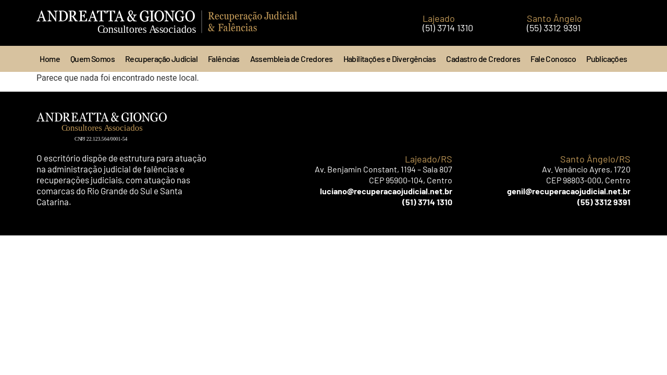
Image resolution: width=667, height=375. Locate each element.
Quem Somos (92, 59)
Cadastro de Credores (483, 59)
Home (50, 59)
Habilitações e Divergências (389, 59)
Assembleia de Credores (291, 59)
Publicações (606, 59)
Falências (224, 59)
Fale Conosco (553, 59)
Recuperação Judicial (161, 59)
